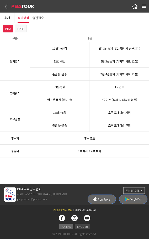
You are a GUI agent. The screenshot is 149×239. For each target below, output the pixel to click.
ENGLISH (82, 227)
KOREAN (66, 227)
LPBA (20, 28)
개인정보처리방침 (62, 210)
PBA (8, 28)
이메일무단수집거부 (85, 210)
